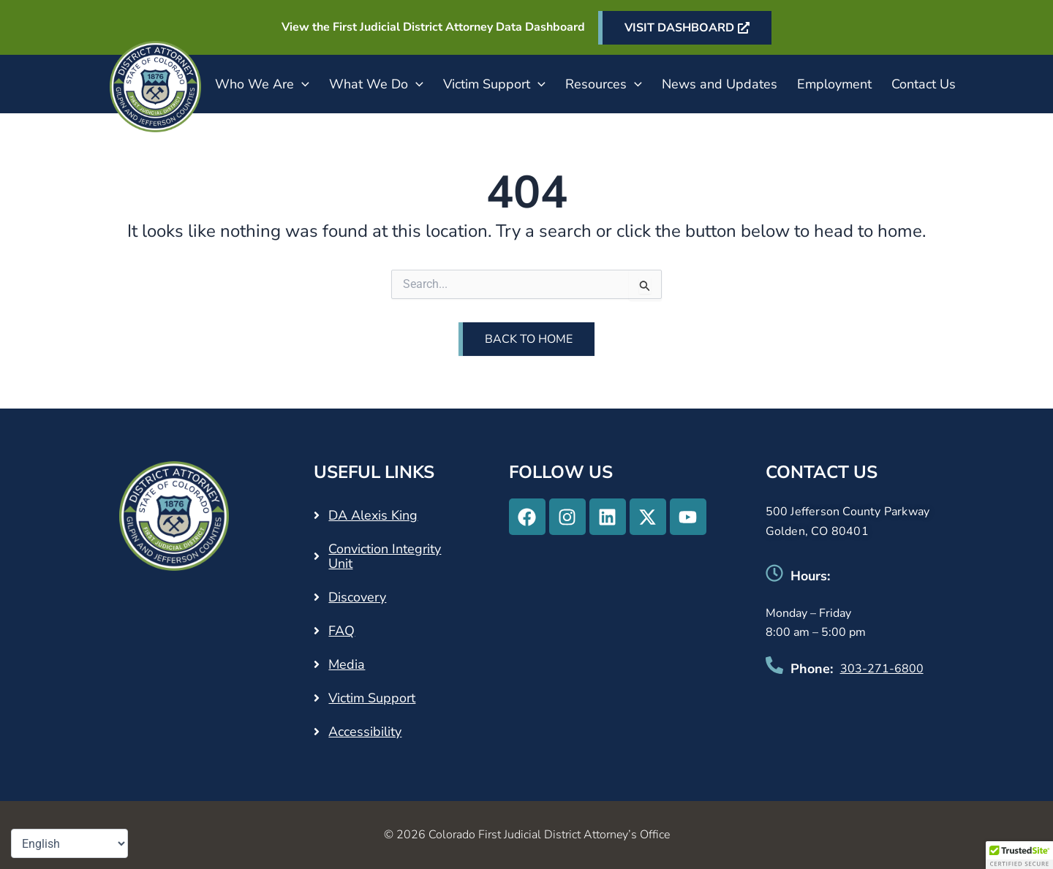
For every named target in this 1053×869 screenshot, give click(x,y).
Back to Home (529, 339)
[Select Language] (69, 843)
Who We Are (262, 84)
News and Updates (719, 84)
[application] (301, 84)
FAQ (341, 631)
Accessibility (364, 731)
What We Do (376, 84)
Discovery (357, 597)
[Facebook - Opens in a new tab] (527, 516)
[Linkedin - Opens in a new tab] (607, 516)
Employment (834, 84)
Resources (603, 84)
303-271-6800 (882, 669)
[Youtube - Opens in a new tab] (688, 516)
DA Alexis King (373, 515)
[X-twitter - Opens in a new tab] (648, 516)
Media (346, 664)
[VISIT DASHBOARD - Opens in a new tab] (684, 28)
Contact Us (923, 84)
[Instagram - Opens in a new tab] (567, 516)
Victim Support (494, 84)
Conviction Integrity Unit (384, 556)
